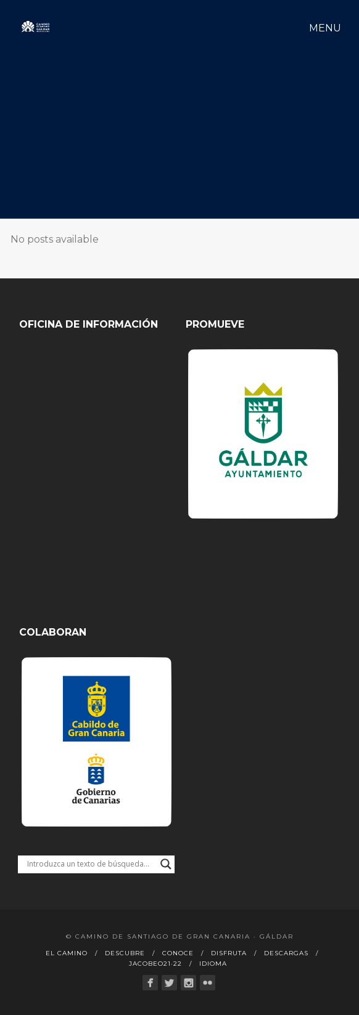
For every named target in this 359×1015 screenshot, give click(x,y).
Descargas (286, 953)
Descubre (125, 953)
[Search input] (90, 864)
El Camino (67, 953)
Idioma (213, 964)
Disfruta (229, 953)
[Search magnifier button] (166, 864)
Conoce (178, 953)
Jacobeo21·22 (155, 964)
